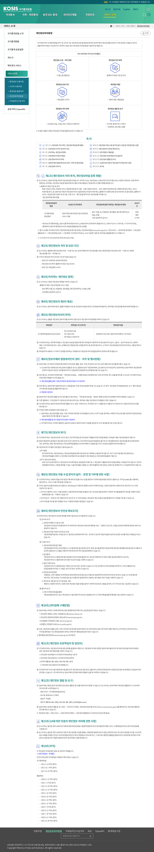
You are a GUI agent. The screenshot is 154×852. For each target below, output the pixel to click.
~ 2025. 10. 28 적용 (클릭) (48, 821)
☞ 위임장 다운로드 (46, 392)
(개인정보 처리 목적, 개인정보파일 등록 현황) (67, 145)
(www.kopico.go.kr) (74, 617)
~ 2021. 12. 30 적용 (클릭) (48, 786)
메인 (111, 26)
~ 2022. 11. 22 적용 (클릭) (48, 790)
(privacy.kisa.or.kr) (75, 614)
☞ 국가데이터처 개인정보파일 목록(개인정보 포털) (56, 238)
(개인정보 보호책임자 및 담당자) (111, 156)
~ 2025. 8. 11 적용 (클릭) (48, 817)
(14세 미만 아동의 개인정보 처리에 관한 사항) (115, 163)
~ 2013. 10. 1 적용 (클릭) (48, 767)
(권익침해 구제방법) (107, 152)
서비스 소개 (120, 26)
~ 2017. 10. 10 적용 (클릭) (48, 771)
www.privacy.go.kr (99, 230)
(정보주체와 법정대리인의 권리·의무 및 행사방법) (65, 163)
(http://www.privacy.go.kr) (107, 707)
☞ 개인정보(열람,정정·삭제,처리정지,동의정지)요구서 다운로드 (62, 381)
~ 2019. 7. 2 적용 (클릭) (48, 783)
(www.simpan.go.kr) (60, 635)
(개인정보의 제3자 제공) (56, 156)
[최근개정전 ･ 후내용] (46, 754)
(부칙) (102, 166)
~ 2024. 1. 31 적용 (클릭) (48, 803)
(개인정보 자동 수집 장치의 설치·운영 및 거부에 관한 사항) (119, 145)
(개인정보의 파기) (54, 166)
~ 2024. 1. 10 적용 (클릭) (48, 800)
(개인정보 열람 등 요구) (108, 159)
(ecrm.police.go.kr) (64, 624)
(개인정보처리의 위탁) (56, 159)
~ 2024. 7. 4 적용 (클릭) (48, 807)
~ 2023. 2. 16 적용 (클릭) (48, 793)
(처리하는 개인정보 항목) (57, 152)
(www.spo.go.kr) (65, 621)
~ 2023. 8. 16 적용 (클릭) (48, 796)
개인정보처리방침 (143, 26)
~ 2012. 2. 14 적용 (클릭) (48, 764)
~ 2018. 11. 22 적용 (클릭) (48, 779)
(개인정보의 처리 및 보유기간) (58, 149)
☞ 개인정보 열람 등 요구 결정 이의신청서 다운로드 (57, 420)
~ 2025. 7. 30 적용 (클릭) (48, 814)
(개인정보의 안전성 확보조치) (109, 149)
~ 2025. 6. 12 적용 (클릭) (48, 810)
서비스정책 (130, 26)
